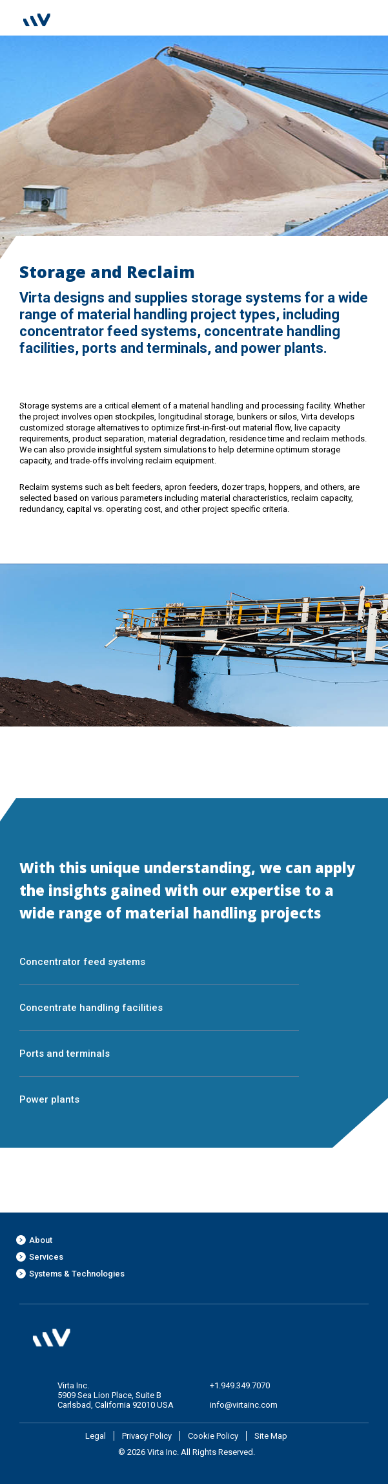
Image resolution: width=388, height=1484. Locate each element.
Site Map (270, 1436)
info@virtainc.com (244, 1405)
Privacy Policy (147, 1436)
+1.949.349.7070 (240, 1385)
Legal (95, 1436)
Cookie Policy (213, 1436)
